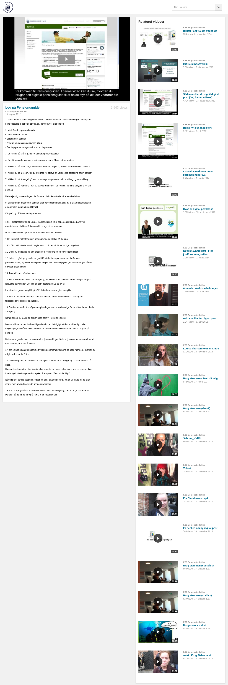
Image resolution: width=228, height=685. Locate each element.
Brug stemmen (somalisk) (198, 565)
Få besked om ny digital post (200, 528)
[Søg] (218, 7)
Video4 (187, 468)
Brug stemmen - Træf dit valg (200, 378)
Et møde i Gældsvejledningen (200, 288)
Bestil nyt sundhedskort (197, 127)
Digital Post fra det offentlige (200, 31)
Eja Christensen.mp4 (195, 498)
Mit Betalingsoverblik (195, 64)
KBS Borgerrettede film (16, 111)
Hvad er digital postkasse (198, 209)
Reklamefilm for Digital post (199, 318)
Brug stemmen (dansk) (196, 408)
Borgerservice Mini (194, 625)
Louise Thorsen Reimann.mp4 (201, 348)
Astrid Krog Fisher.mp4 (197, 655)
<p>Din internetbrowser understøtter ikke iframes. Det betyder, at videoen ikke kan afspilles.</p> (66, 59)
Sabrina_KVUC (192, 438)
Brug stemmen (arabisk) (197, 595)
